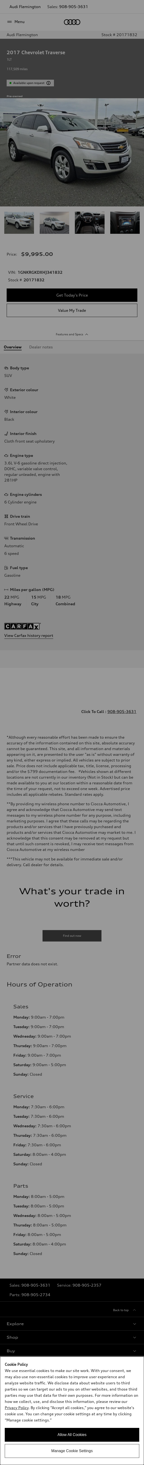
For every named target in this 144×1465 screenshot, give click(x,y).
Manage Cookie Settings (72, 1451)
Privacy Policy (17, 1407)
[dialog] (72, 1411)
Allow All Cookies (72, 1435)
